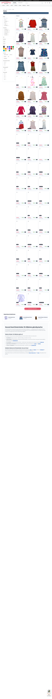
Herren (8, 5)
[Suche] (34, 3)
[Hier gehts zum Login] (45, 3)
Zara (30, 349)
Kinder (12, 5)
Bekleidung (9, 9)
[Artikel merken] (17, 18)
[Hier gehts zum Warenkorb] (50, 3)
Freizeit (20, 5)
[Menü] (50, 689)
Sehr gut (5, 56)
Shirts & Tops (33, 352)
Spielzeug (24, 5)
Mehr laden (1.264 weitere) (32, 308)
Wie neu (11, 54)
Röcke (30, 352)
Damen (3, 5)
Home (4, 9)
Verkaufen (20, 2)
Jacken (35, 343)
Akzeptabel (5, 58)
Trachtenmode (33, 345)
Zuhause (16, 5)
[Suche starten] (42, 3)
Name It (35, 349)
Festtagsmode (15, 340)
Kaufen (14, 2)
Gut (8, 56)
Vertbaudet (42, 349)
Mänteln (39, 343)
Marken (28, 5)
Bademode (42, 342)
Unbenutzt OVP (6, 54)
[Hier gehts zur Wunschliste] (47, 3)
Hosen (38, 352)
